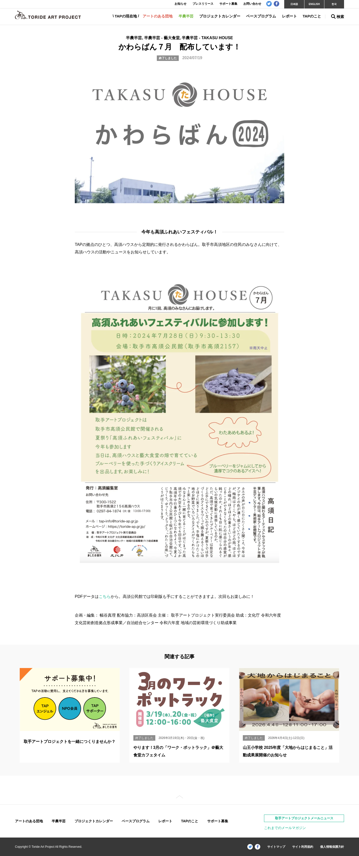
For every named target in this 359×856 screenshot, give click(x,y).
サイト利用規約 (302, 846)
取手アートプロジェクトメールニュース (304, 818)
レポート (289, 16)
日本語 (294, 4)
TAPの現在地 (126, 16)
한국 (334, 4)
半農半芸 (186, 16)
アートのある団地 (158, 16)
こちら (105, 596)
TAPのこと (312, 16)
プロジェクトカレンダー (219, 16)
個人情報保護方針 (332, 846)
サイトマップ (276, 846)
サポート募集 (217, 821)
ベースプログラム (261, 16)
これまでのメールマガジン (285, 828)
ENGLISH (314, 4)
